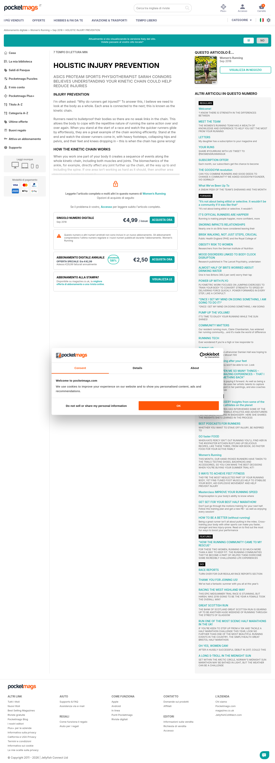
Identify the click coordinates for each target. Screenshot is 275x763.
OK (178, 405)
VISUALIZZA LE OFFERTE (162, 280)
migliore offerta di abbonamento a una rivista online (80, 283)
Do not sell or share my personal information (96, 405)
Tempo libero (146, 20)
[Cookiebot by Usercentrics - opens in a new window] (202, 355)
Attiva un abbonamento (22, 139)
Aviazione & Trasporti (109, 20)
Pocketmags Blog (18, 719)
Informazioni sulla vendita (178, 721)
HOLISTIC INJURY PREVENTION (82, 30)
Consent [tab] (80, 368)
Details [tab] (137, 368)
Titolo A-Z (13, 104)
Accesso (106, 206)
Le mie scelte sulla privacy (23, 750)
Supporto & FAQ (69, 701)
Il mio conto (14, 87)
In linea (116, 710)
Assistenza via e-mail (72, 706)
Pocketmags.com (225, 706)
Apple (115, 701)
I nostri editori (16, 723)
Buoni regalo (15, 130)
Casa (10, 53)
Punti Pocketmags (122, 714)
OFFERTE (38, 20)
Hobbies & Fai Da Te (68, 20)
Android (116, 706)
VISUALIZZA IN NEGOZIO (245, 70)
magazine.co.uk (224, 710)
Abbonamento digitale (16, 30)
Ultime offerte (16, 122)
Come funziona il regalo (73, 721)
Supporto (13, 147)
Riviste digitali (120, 719)
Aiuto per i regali (69, 726)
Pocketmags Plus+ (19, 96)
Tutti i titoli (14, 701)
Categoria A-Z (16, 113)
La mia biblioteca (18, 61)
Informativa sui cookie (20, 745)
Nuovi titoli (14, 706)
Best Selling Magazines (21, 710)
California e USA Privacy (22, 736)
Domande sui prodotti (176, 701)
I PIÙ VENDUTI (14, 20)
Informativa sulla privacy (22, 732)
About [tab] (195, 368)
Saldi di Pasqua (17, 70)
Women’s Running (40, 30)
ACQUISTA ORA (162, 219)
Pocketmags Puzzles (20, 78)
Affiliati (167, 706)
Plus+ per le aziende (20, 728)
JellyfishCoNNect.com (228, 714)
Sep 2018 (58, 30)
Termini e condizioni (19, 741)
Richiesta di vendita (174, 726)
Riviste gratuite (16, 714)
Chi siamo (221, 701)
